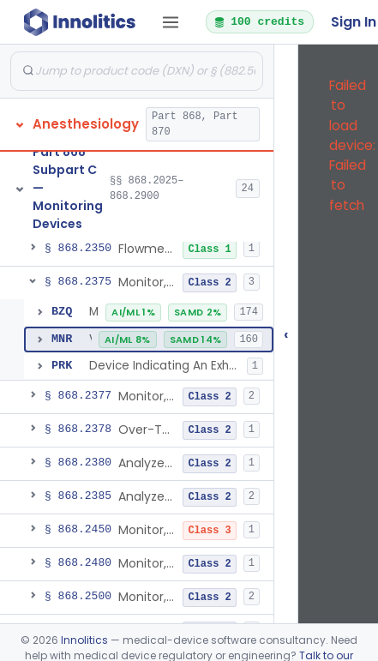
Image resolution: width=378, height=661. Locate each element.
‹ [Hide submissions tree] (286, 334)
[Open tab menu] (170, 22)
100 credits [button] (258, 21)
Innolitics (84, 640)
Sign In (353, 22)
